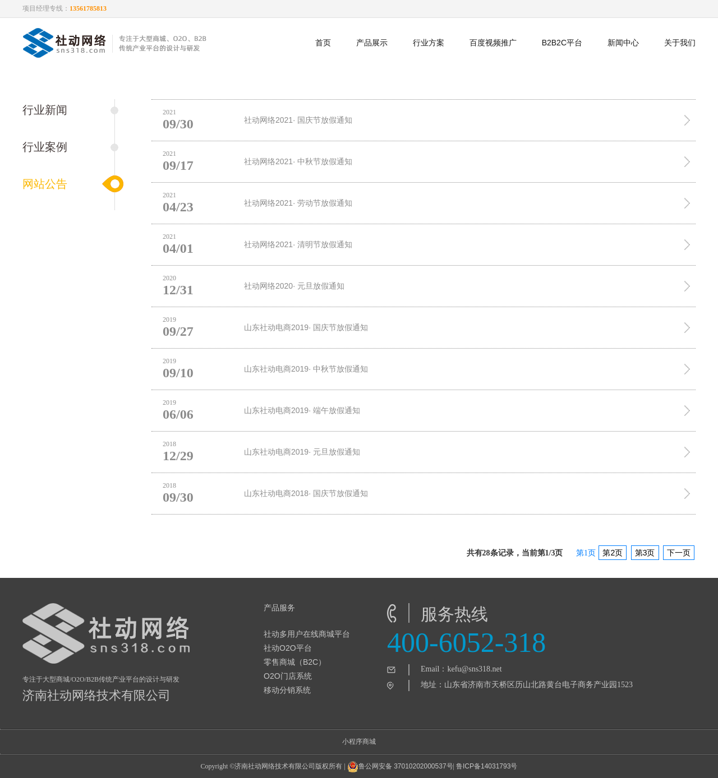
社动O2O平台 (288, 647)
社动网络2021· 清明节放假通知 (298, 244)
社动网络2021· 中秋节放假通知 (298, 161)
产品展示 (372, 42)
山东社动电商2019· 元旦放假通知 (302, 451)
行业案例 (44, 147)
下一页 (679, 552)
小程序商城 (359, 741)
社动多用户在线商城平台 (307, 633)
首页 (323, 42)
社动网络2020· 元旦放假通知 (294, 285)
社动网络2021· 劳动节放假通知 (298, 202)
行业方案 (428, 42)
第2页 (612, 552)
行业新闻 (44, 110)
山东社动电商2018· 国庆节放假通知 (306, 493)
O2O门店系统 (288, 676)
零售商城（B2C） (295, 661)
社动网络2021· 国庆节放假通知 (298, 119)
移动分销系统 (287, 690)
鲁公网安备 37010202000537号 (400, 766)
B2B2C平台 (562, 42)
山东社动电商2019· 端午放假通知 (302, 410)
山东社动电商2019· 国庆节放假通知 (306, 327)
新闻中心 (623, 42)
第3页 (645, 552)
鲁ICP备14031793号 (486, 766)
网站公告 (44, 184)
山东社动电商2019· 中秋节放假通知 (306, 368)
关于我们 (680, 42)
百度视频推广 (493, 42)
